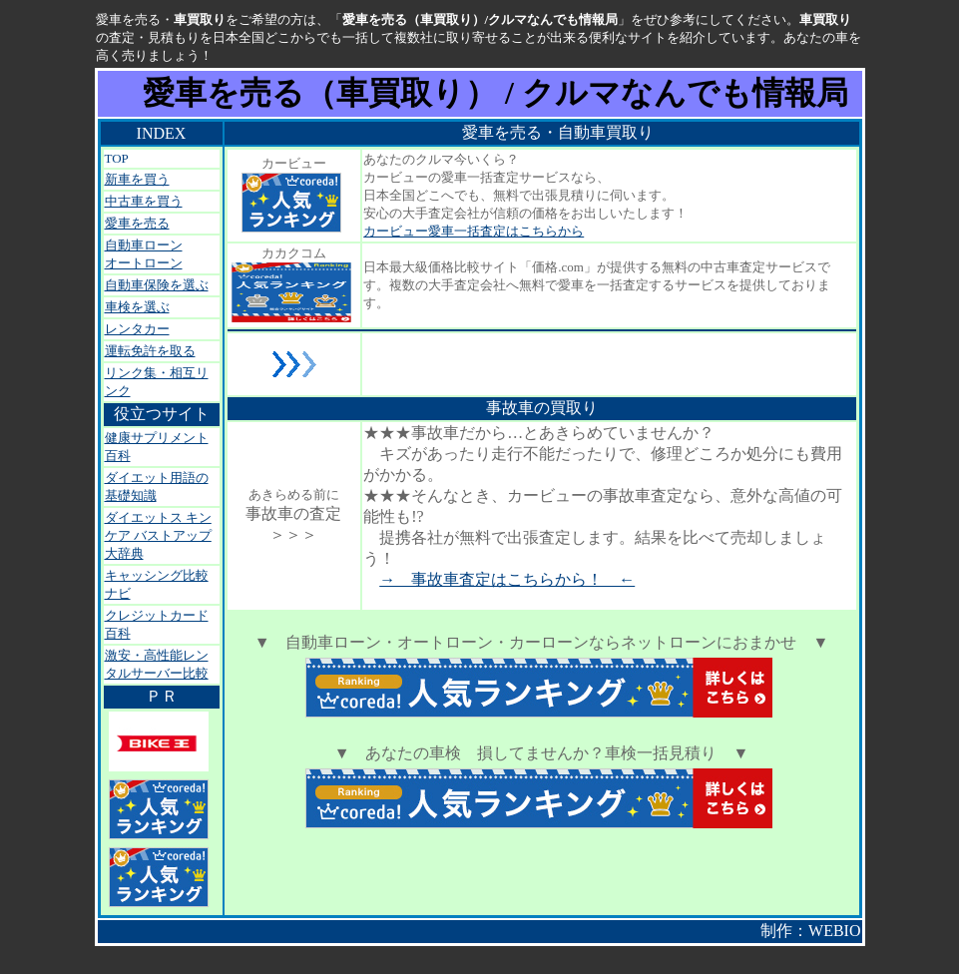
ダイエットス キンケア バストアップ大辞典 (158, 535)
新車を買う (137, 179)
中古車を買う (144, 201)
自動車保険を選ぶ (157, 284)
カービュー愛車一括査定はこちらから (473, 231)
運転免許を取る (150, 350)
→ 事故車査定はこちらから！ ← (507, 579)
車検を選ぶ (137, 306)
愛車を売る (137, 223)
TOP (117, 158)
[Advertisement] (596, 364)
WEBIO (834, 930)
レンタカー (137, 328)
